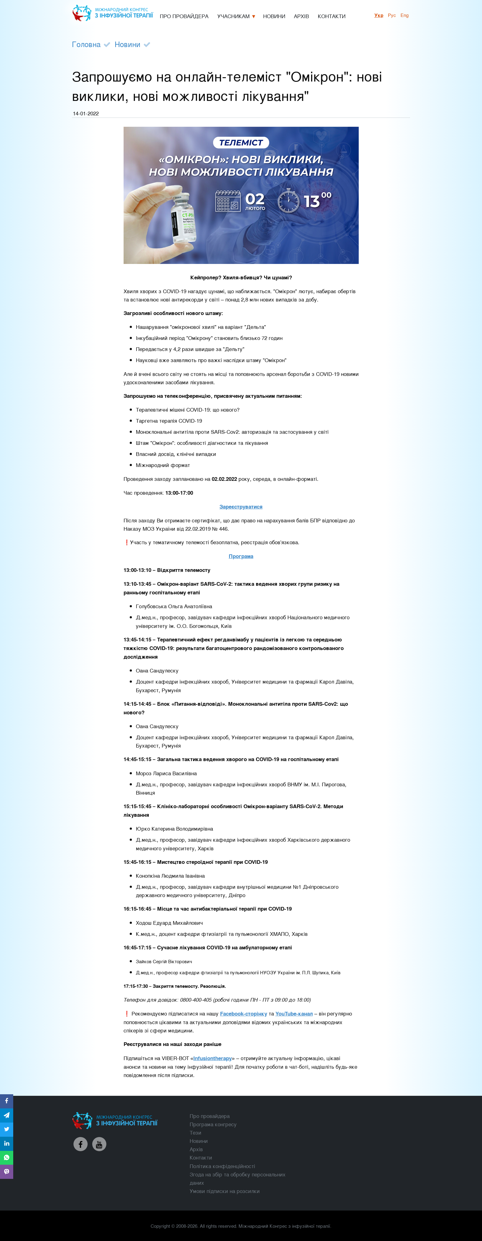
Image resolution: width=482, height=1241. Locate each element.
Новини (127, 43)
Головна (86, 43)
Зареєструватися (241, 506)
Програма (241, 556)
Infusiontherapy (212, 1058)
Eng (405, 14)
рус (392, 14)
